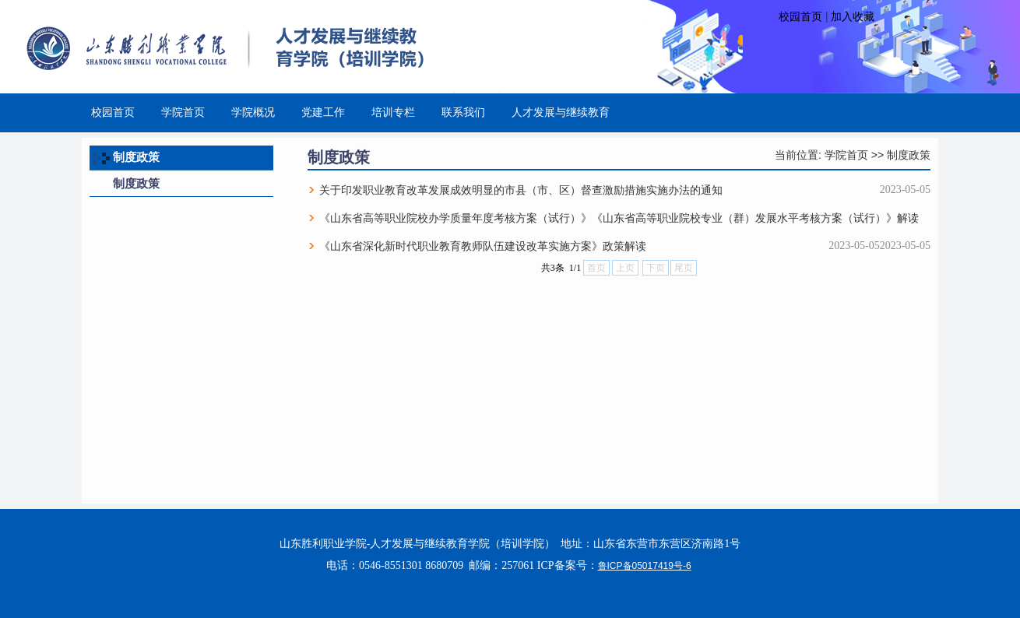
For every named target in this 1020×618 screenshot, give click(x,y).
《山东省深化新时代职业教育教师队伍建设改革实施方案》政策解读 (482, 246)
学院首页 (846, 155)
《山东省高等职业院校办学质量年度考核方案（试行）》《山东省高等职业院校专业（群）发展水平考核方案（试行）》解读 (619, 218)
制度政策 (908, 155)
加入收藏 (852, 16)
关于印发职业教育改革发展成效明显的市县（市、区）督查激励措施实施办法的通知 (521, 190)
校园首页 (800, 16)
